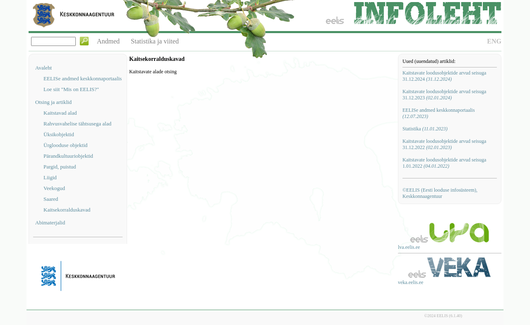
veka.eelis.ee (410, 282)
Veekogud (54, 188)
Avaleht (43, 68)
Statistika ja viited (155, 41)
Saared (50, 199)
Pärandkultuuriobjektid (68, 156)
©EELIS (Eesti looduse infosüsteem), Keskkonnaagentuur (439, 193)
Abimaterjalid (50, 222)
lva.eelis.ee (409, 247)
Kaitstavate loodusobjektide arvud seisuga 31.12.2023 (444, 95)
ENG (494, 41)
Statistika (425, 129)
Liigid (50, 177)
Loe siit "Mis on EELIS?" (71, 89)
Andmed (108, 41)
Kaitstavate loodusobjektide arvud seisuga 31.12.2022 (444, 144)
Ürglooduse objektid (65, 145)
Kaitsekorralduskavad (66, 210)
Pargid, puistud (59, 167)
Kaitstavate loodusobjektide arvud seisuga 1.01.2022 (444, 163)
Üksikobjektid (58, 134)
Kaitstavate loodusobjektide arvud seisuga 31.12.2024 (444, 76)
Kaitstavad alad (60, 113)
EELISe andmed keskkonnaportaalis (82, 78)
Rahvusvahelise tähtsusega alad (77, 123)
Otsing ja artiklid (53, 102)
